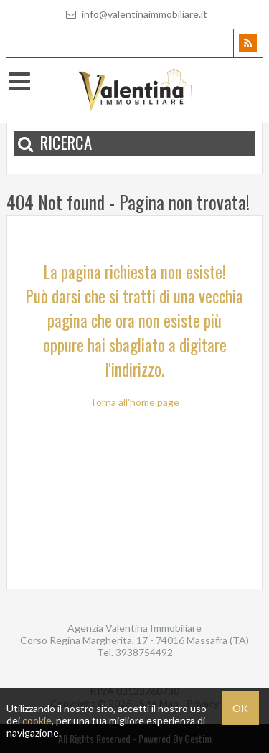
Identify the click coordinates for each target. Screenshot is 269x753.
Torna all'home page (134, 402)
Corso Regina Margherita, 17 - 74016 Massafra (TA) (134, 640)
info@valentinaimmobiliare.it (134, 14)
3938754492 (144, 652)
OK (240, 708)
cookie (37, 720)
